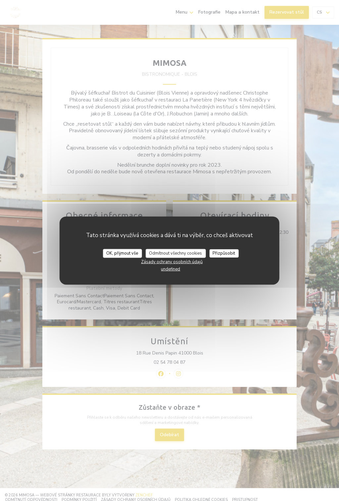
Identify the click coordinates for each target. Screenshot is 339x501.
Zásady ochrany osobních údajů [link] (172, 262)
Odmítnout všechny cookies (175, 253)
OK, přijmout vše (122, 253)
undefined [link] (170, 269)
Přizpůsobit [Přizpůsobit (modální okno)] (224, 253)
